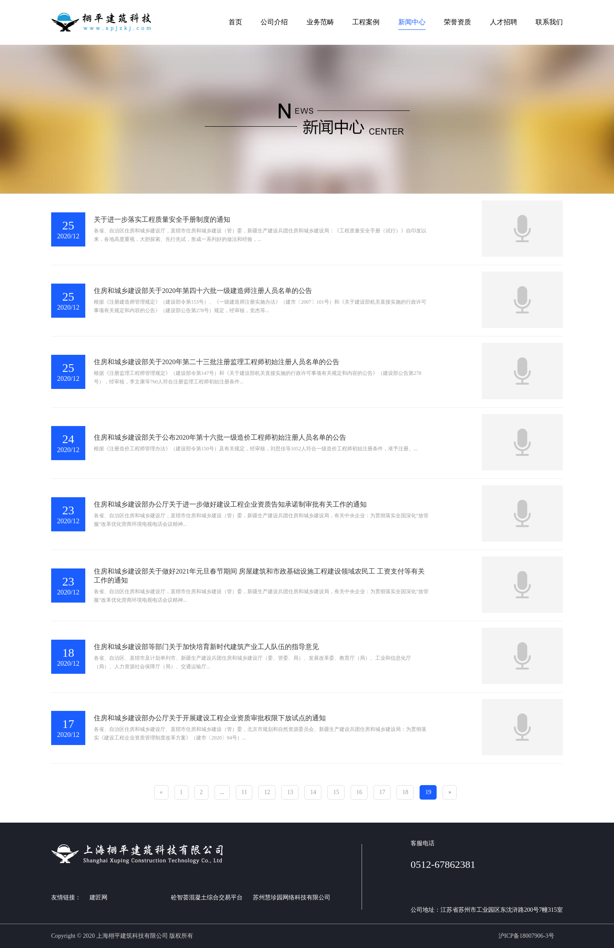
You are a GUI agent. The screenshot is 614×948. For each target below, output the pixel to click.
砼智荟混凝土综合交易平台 (207, 897)
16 (359, 792)
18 (405, 792)
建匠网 (98, 897)
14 (313, 792)
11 (244, 792)
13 (290, 792)
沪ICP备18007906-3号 (526, 936)
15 (336, 792)
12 (267, 792)
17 (382, 792)
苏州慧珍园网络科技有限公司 (291, 897)
